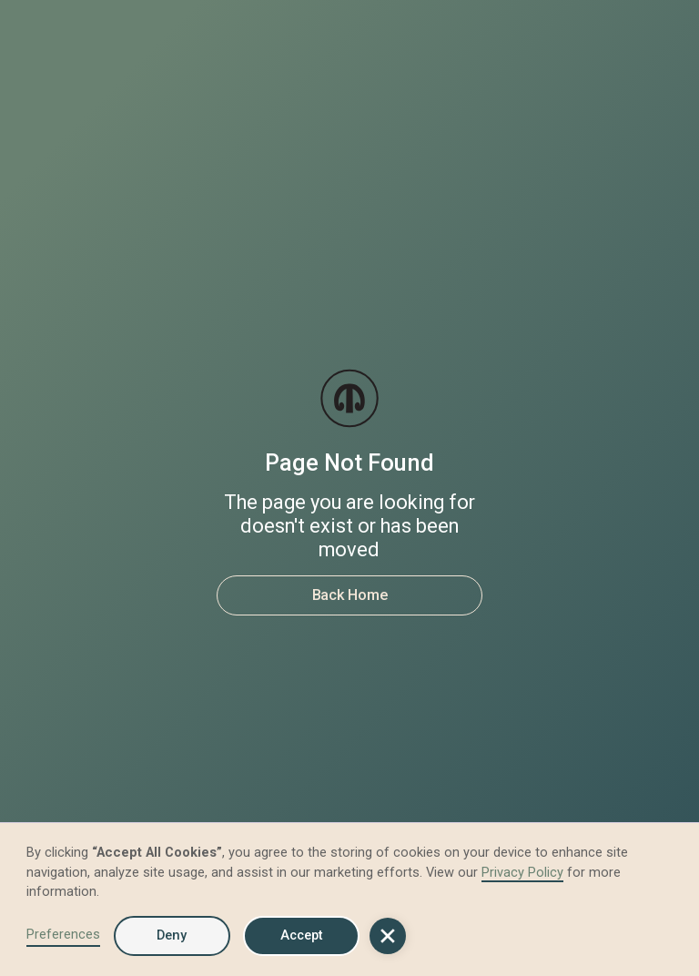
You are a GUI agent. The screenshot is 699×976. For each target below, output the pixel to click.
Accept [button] (301, 935)
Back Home (350, 595)
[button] (388, 936)
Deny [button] (172, 935)
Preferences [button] (63, 934)
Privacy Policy (522, 872)
